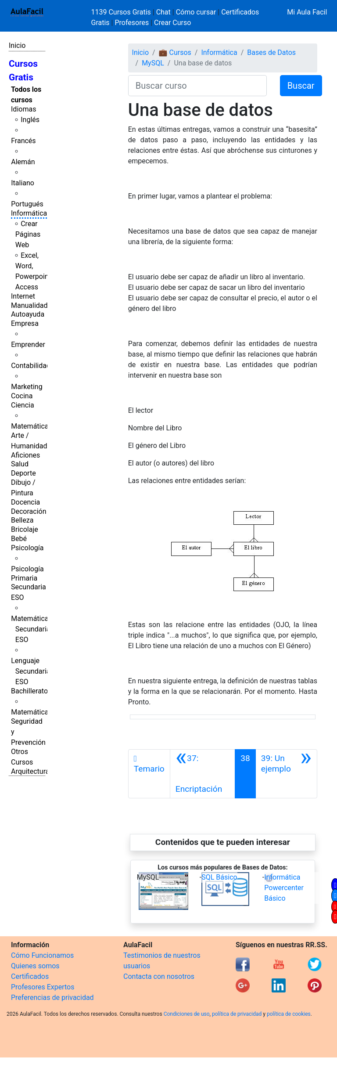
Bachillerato (29, 691)
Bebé (19, 538)
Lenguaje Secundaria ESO (30, 671)
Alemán (23, 162)
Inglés (30, 119)
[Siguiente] (286, 773)
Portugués (27, 204)
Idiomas (23, 109)
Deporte (23, 473)
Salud (20, 464)
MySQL (153, 63)
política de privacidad (237, 1014)
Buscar (301, 85)
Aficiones (25, 455)
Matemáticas (31, 426)
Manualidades (33, 305)
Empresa (25, 323)
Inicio (17, 45)
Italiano (22, 183)
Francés (23, 141)
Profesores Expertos (42, 987)
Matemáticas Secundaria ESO (31, 629)
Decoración (29, 511)
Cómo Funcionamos (42, 955)
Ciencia (22, 405)
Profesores (132, 22)
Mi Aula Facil (307, 12)
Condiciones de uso (187, 1014)
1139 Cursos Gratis (122, 12)
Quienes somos (35, 966)
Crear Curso (172, 22)
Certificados (30, 976)
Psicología (27, 548)
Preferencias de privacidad (52, 997)
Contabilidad (30, 365)
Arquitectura (30, 771)
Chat (163, 12)
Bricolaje (24, 529)
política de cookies (289, 1014)
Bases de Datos (271, 52)
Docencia (25, 502)
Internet (23, 296)
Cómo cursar (196, 12)
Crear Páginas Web (27, 234)
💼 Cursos (175, 52)
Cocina (21, 396)
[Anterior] (202, 773)
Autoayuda (27, 314)
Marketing (26, 386)
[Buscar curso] (197, 85)
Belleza (22, 520)
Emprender (28, 344)
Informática (29, 213)
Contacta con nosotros (158, 976)
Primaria (24, 578)
